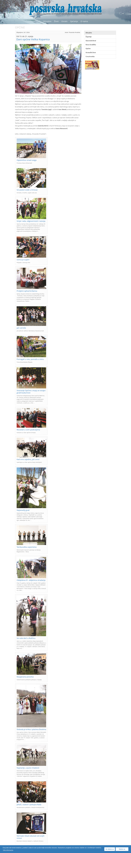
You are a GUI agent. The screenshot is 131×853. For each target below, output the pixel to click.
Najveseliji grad (23, 510)
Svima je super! (23, 259)
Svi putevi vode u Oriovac (27, 190)
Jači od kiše (21, 328)
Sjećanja (74, 21)
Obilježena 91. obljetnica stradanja (31, 580)
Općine (88, 49)
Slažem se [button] (122, 849)
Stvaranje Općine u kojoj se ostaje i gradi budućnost (31, 391)
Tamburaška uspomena (26, 547)
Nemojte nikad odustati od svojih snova (30, 837)
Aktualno (47, 21)
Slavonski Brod (91, 41)
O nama (84, 21)
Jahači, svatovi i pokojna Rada (29, 804)
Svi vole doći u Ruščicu (26, 638)
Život (56, 21)
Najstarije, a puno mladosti (28, 768)
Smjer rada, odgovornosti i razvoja (31, 221)
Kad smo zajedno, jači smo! (28, 459)
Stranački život (91, 53)
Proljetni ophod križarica (27, 291)
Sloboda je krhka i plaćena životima (31, 729)
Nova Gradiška (91, 45)
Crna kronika (90, 56)
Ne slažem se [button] (110, 849)
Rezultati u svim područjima (28, 429)
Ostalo (64, 21)
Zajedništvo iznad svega (26, 160)
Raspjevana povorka (25, 677)
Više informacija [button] (8, 850)
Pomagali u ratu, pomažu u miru (30, 359)
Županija (89, 37)
